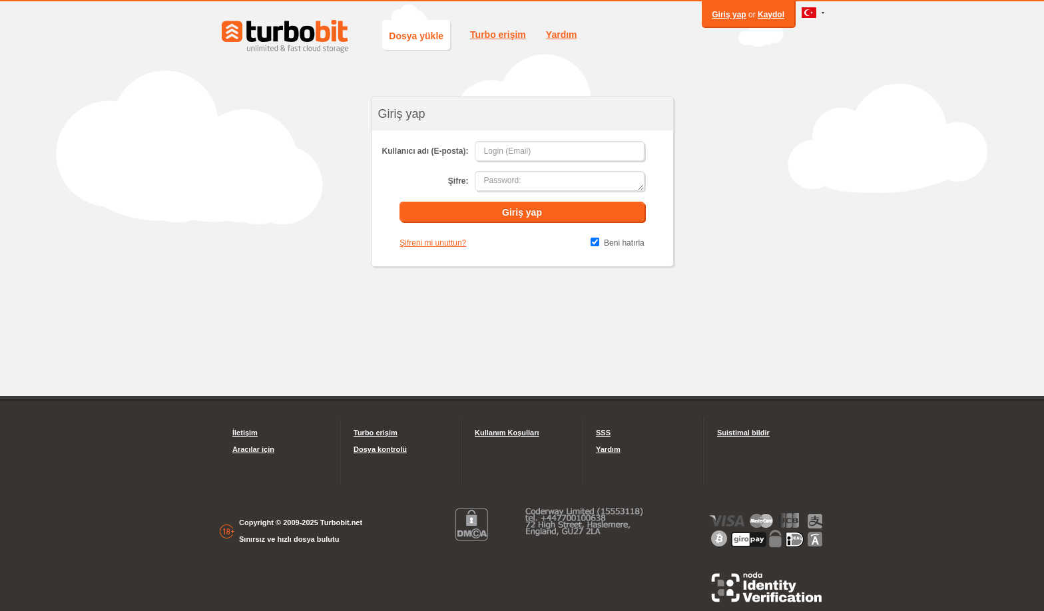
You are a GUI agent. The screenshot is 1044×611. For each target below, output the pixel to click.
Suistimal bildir (743, 433)
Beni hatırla (624, 243)
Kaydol (771, 14)
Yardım (561, 34)
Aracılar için (253, 449)
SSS (603, 433)
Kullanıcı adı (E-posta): (425, 151)
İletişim (245, 433)
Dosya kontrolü (380, 449)
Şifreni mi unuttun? (432, 243)
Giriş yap (729, 14)
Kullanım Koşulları (507, 433)
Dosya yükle (416, 36)
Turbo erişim (498, 34)
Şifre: (458, 181)
